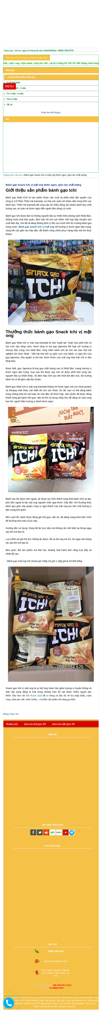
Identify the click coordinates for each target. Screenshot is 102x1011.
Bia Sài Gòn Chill (32, 1003)
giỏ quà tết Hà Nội (48, 1006)
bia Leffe (61, 1000)
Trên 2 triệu (11, 99)
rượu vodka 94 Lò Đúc (83, 997)
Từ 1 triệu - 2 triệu (15, 94)
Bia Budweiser (78, 1003)
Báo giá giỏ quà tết (35, 724)
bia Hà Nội (55, 997)
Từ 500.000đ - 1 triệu (16, 88)
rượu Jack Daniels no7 (76, 1000)
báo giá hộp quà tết (63, 724)
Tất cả (9, 104)
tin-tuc (19, 175)
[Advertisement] (51, 24)
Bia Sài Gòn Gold (49, 1003)
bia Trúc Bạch (43, 997)
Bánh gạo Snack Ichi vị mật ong (36, 226)
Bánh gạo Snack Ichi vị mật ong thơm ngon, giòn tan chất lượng (43, 184)
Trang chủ (8, 175)
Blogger (57, 112)
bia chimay (50, 1000)
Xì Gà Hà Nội (64, 1003)
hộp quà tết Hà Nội (66, 1006)
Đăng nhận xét (10, 714)
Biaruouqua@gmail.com (55, 961)
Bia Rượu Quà (34, 695)
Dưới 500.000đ (13, 83)
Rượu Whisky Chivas (35, 1000)
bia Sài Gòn (66, 997)
